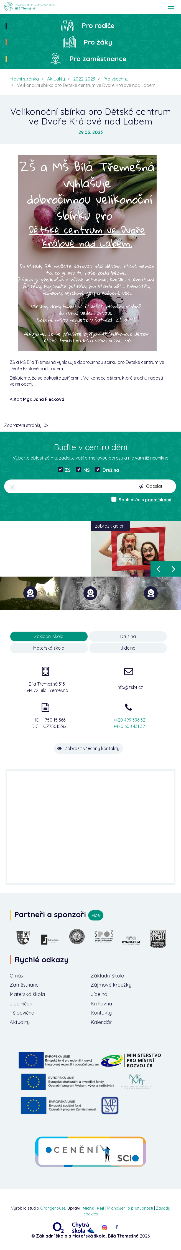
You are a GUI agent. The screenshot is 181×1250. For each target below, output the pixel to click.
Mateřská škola (48, 648)
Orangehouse (52, 1208)
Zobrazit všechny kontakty (88, 748)
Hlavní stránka (24, 79)
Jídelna (128, 648)
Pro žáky (98, 42)
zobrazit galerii (110, 526)
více (96, 915)
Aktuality (56, 79)
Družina (107, 470)
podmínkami (158, 499)
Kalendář (101, 1022)
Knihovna (102, 1003)
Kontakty (101, 1013)
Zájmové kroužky (111, 985)
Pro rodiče (98, 25)
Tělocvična (22, 1013)
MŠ (83, 470)
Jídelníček (21, 1003)
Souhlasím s (141, 499)
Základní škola (108, 975)
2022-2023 (84, 79)
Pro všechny (115, 79)
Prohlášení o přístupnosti (130, 1208)
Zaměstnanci (25, 985)
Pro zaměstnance (98, 59)
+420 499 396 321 (130, 720)
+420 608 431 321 (130, 726)
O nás (16, 975)
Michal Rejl (93, 1208)
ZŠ (64, 470)
